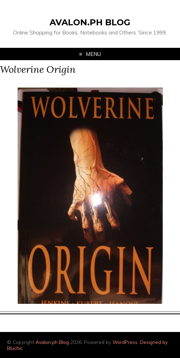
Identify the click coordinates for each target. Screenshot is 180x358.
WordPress (124, 342)
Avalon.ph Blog (90, 22)
